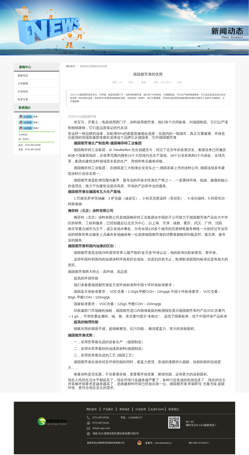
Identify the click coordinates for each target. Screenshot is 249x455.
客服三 (29, 128)
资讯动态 (124, 409)
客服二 (29, 122)
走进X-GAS (157, 409)
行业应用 (141, 409)
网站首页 (70, 66)
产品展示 (108, 409)
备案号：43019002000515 (158, 443)
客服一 (29, 116)
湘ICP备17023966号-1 (199, 443)
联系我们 (174, 409)
